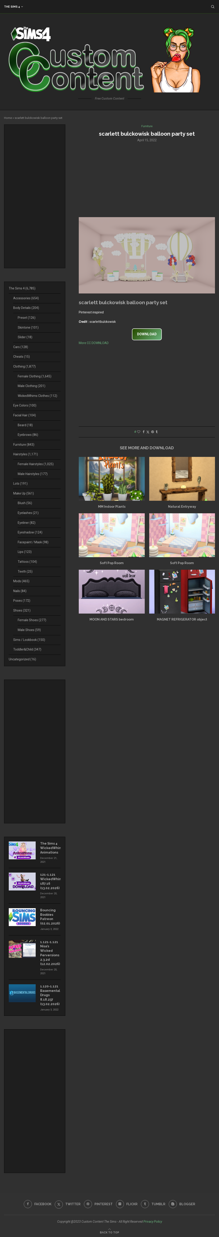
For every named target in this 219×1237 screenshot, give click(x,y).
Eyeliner (26, 522)
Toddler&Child (27, 649)
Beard (25, 425)
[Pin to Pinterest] (152, 432)
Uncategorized (22, 659)
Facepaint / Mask (33, 542)
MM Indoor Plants (111, 506)
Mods (21, 581)
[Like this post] (138, 432)
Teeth (25, 571)
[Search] (212, 6)
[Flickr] (127, 1203)
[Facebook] (37, 1203)
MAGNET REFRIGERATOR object (182, 619)
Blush (25, 503)
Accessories (26, 298)
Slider (25, 337)
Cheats (21, 356)
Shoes (22, 610)
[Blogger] (182, 1203)
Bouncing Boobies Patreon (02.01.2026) (50, 916)
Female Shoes (32, 620)
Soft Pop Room (112, 563)
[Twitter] (68, 1203)
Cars (20, 347)
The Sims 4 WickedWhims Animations (50, 848)
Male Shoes (29, 630)
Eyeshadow (30, 532)
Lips (25, 552)
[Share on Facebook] (144, 432)
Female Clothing (34, 376)
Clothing (24, 366)
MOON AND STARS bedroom (112, 619)
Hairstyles (25, 454)
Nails (19, 591)
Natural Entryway (182, 506)
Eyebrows (28, 435)
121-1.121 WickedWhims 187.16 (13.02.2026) (50, 881)
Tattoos (27, 561)
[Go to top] (109, 1231)
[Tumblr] (153, 1203)
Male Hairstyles (33, 474)
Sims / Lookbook (29, 640)
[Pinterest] (98, 1203)
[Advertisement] (147, 179)
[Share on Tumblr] (157, 432)
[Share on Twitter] (147, 432)
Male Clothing (31, 386)
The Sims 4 (12, 6)
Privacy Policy (152, 1221)
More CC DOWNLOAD (94, 343)
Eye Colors (24, 405)
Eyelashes (28, 513)
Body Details (26, 308)
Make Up (23, 493)
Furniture (23, 444)
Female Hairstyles (36, 464)
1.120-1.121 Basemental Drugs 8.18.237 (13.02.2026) (50, 994)
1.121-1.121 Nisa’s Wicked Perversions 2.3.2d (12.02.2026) (50, 952)
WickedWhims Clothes (37, 396)
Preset (26, 317)
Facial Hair (24, 415)
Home (8, 118)
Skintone (28, 327)
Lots (20, 483)
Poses (21, 600)
